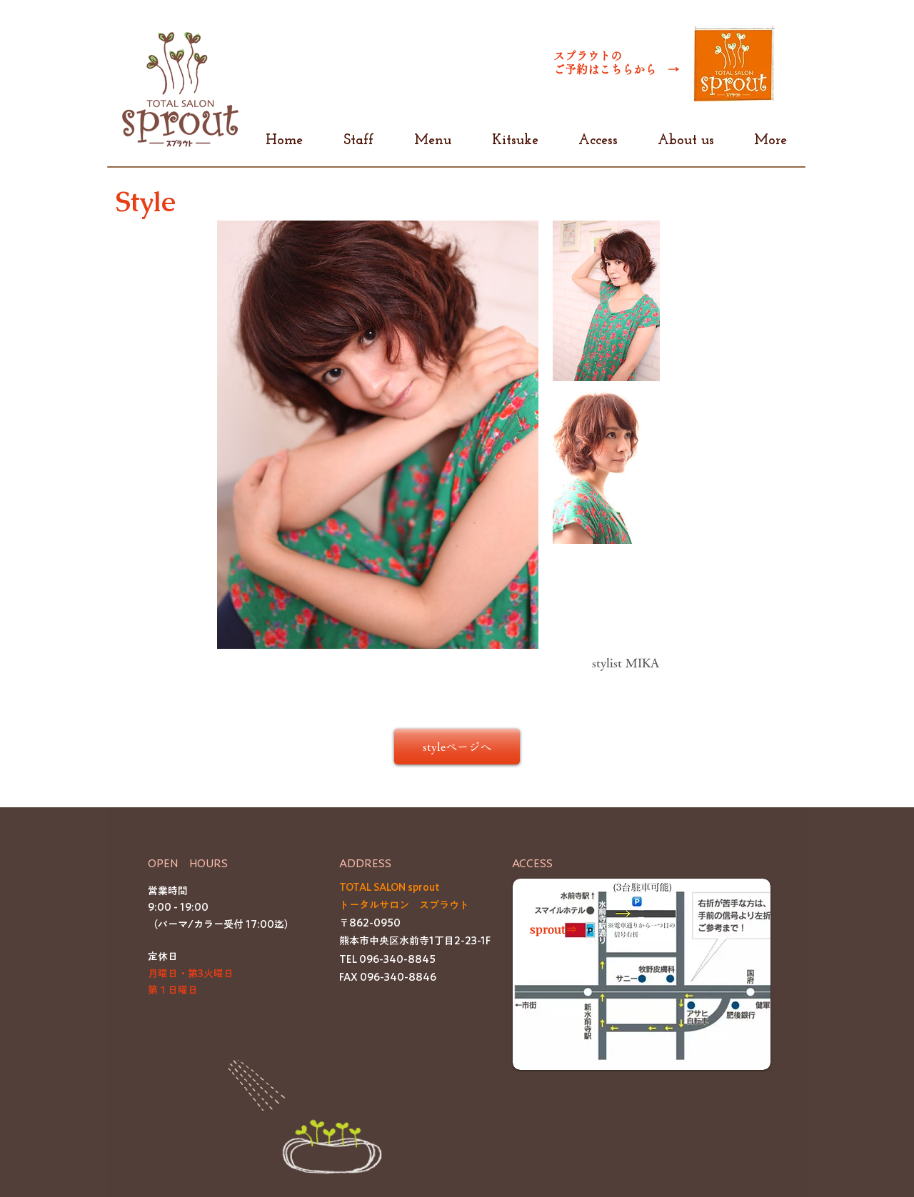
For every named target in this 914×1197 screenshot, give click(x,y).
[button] (641, 974)
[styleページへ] (457, 746)
